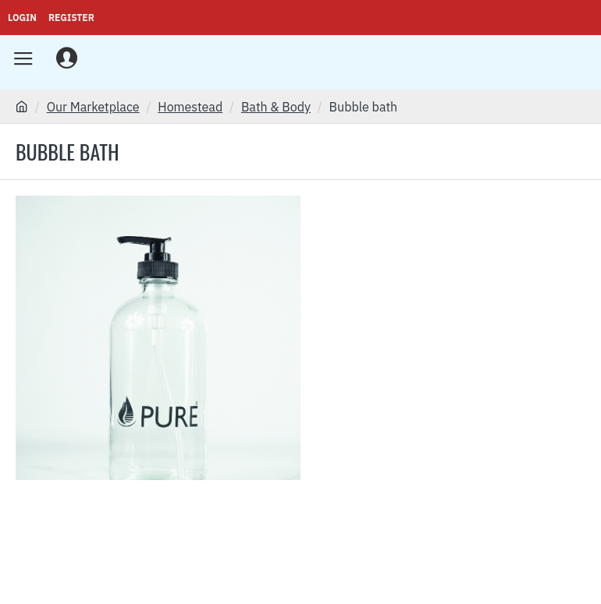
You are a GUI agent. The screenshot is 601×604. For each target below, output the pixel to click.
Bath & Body (276, 107)
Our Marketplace (93, 107)
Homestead (190, 107)
